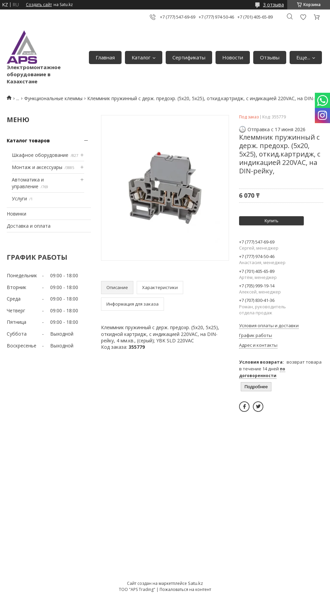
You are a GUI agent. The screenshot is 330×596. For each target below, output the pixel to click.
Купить (271, 220)
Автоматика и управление (28, 183)
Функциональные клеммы (53, 98)
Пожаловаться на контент (185, 589)
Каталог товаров (28, 140)
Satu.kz (195, 583)
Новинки (16, 213)
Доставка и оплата (29, 226)
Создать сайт (39, 4)
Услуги (19, 198)
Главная (105, 57)
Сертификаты (188, 57)
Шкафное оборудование (40, 155)
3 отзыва (273, 4)
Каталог (141, 57)
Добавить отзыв (303, 17)
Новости (232, 57)
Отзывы (269, 57)
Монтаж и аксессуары (37, 167)
